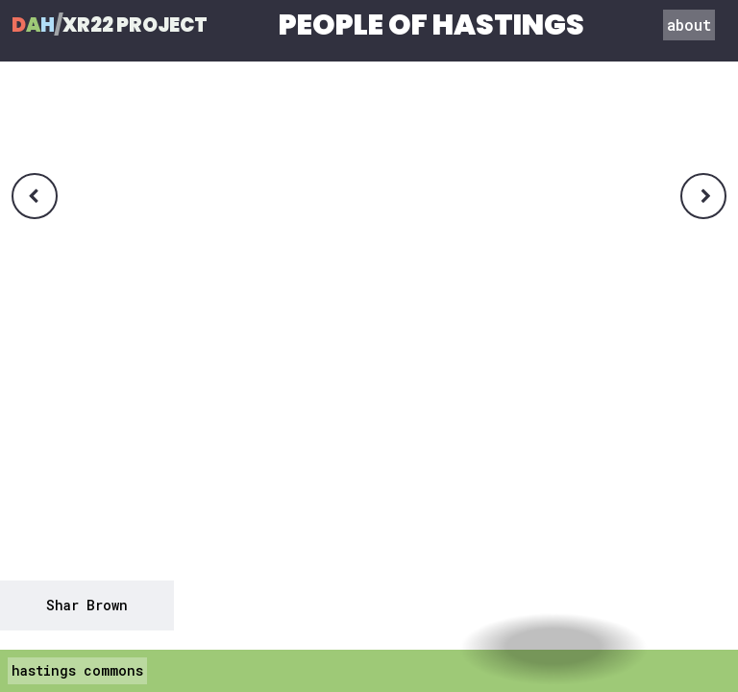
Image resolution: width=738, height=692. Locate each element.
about (689, 24)
